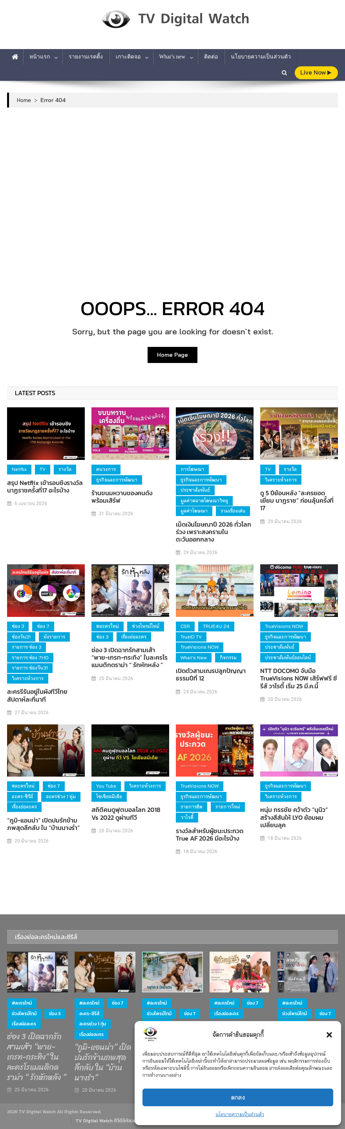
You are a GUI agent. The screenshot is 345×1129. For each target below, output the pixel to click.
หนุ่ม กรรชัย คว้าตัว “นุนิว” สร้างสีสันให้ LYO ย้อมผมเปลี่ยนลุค (294, 817)
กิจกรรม (228, 657)
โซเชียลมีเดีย (109, 796)
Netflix (19, 469)
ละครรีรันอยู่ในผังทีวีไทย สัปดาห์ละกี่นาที (37, 695)
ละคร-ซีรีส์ (22, 796)
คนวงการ (106, 469)
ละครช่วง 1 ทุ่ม (61, 796)
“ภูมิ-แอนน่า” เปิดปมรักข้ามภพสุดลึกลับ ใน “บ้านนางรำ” (43, 824)
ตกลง (238, 1097)
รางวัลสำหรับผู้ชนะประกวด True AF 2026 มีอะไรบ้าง (209, 834)
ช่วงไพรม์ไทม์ (145, 626)
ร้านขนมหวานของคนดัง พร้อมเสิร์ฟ (121, 496)
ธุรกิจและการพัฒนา (116, 480)
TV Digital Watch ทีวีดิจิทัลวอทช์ (109, 1120)
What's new (194, 657)
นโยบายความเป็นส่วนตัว (239, 1114)
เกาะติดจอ (128, 57)
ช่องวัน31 (21, 637)
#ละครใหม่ (107, 626)
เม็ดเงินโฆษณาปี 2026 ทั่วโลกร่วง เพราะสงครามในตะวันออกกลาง (213, 532)
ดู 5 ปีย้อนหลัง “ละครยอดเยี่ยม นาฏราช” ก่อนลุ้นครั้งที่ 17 (297, 500)
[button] (329, 1035)
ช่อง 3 (18, 626)
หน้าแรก (39, 57)
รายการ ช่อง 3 (26, 647)
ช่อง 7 (43, 626)
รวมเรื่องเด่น (233, 511)
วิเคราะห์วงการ (281, 480)
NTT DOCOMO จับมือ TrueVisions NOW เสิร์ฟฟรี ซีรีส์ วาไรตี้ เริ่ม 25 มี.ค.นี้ (298, 678)
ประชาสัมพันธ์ (195, 490)
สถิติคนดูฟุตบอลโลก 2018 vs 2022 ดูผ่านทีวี (126, 813)
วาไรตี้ (187, 817)
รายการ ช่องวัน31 (30, 668)
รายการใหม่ (227, 807)
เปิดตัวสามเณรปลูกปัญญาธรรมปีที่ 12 (211, 674)
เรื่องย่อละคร (133, 637)
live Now (315, 72)
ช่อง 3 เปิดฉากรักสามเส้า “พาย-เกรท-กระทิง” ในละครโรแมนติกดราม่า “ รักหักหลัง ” (129, 657)
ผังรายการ (54, 637)
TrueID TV (191, 637)
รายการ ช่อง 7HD (30, 657)
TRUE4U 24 (216, 626)
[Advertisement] (172, 174)
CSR (185, 626)
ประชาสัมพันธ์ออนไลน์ (288, 657)
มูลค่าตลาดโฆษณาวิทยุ (204, 500)
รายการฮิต (192, 807)
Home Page (172, 354)
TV (43, 469)
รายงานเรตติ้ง (86, 57)
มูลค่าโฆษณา (194, 511)
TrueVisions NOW (200, 647)
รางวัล (64, 469)
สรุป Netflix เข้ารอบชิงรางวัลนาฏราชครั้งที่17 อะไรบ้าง (45, 486)
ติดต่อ (211, 57)
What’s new (172, 57)
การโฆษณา (192, 469)
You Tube (106, 786)
